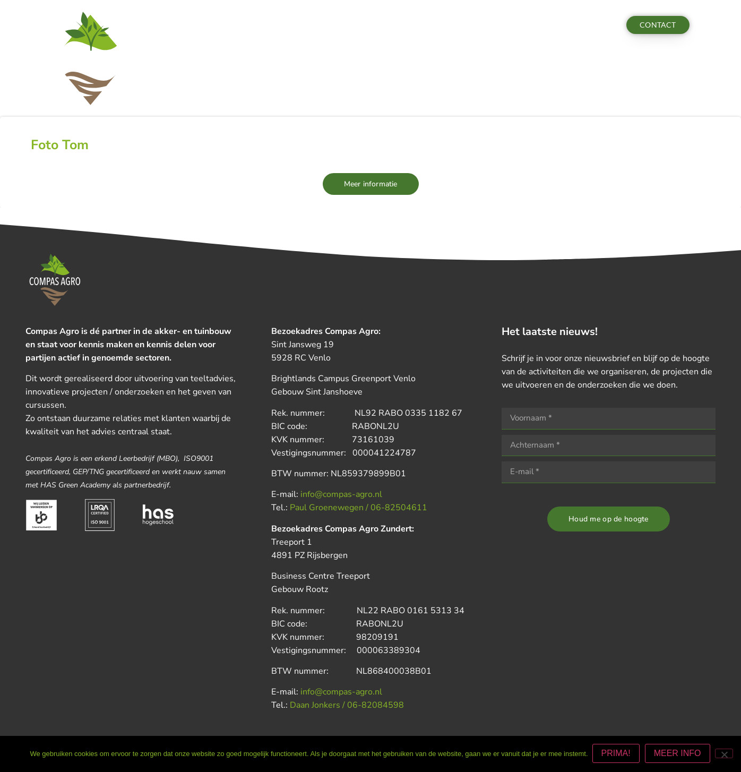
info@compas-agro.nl (341, 494)
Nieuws (347, 25)
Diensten (246, 25)
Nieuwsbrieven (400, 25)
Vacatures (490, 25)
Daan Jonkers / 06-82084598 (347, 705)
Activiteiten (298, 25)
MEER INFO (678, 754)
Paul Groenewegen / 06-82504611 (358, 507)
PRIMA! (617, 754)
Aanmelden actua (556, 25)
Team (450, 25)
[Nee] (724, 754)
